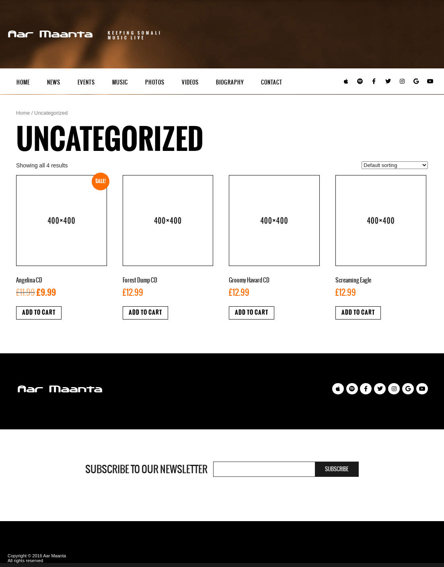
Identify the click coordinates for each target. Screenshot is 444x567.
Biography (230, 82)
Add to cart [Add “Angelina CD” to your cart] (39, 312)
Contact (271, 82)
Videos (190, 82)
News (53, 82)
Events (86, 82)
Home (23, 82)
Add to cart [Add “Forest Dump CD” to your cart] (145, 312)
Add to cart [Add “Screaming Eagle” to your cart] (358, 312)
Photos (154, 82)
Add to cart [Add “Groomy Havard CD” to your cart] (251, 312)
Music (120, 82)
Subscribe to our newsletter (146, 469)
